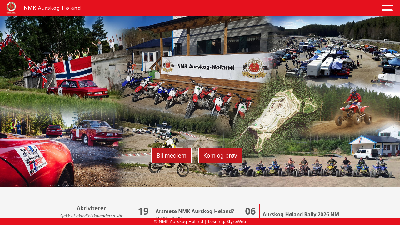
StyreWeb (236, 221)
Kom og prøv (220, 155)
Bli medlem (171, 155)
